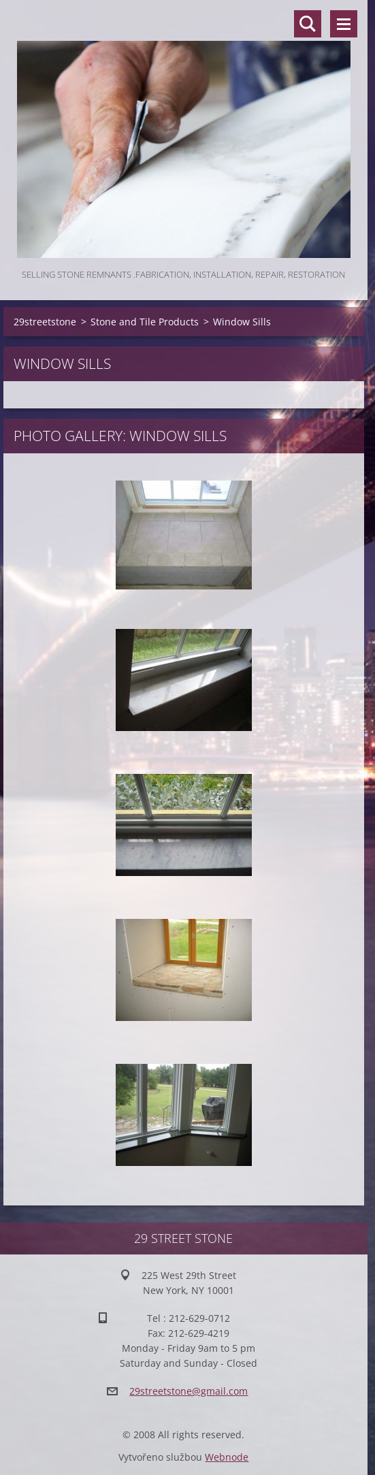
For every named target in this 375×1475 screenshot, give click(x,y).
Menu (343, 23)
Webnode (226, 1456)
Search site (307, 23)
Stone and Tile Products (145, 321)
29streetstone (45, 321)
